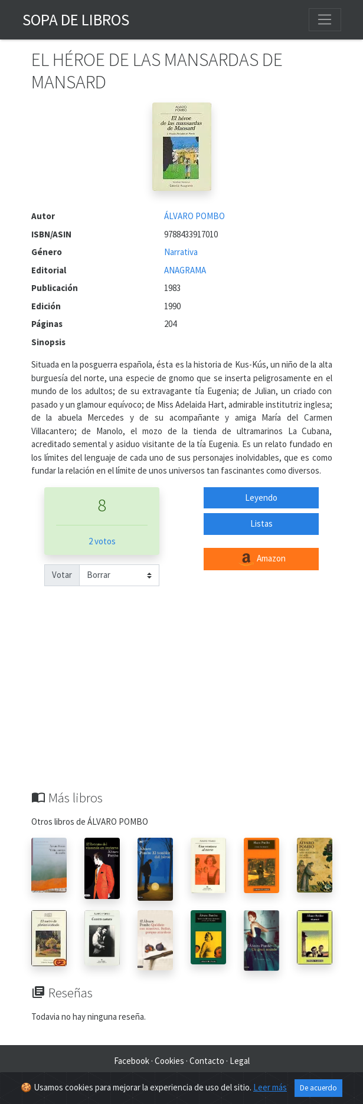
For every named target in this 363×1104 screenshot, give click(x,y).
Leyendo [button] (261, 497)
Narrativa (181, 251)
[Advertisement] (181, 701)
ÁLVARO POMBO (194, 216)
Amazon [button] (261, 559)
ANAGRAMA (185, 270)
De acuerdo (318, 1088)
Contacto (206, 1060)
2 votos (102, 541)
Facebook (131, 1060)
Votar (62, 574)
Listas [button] (261, 523)
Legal (240, 1060)
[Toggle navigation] (325, 19)
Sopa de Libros (75, 19)
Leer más (270, 1087)
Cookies (169, 1060)
